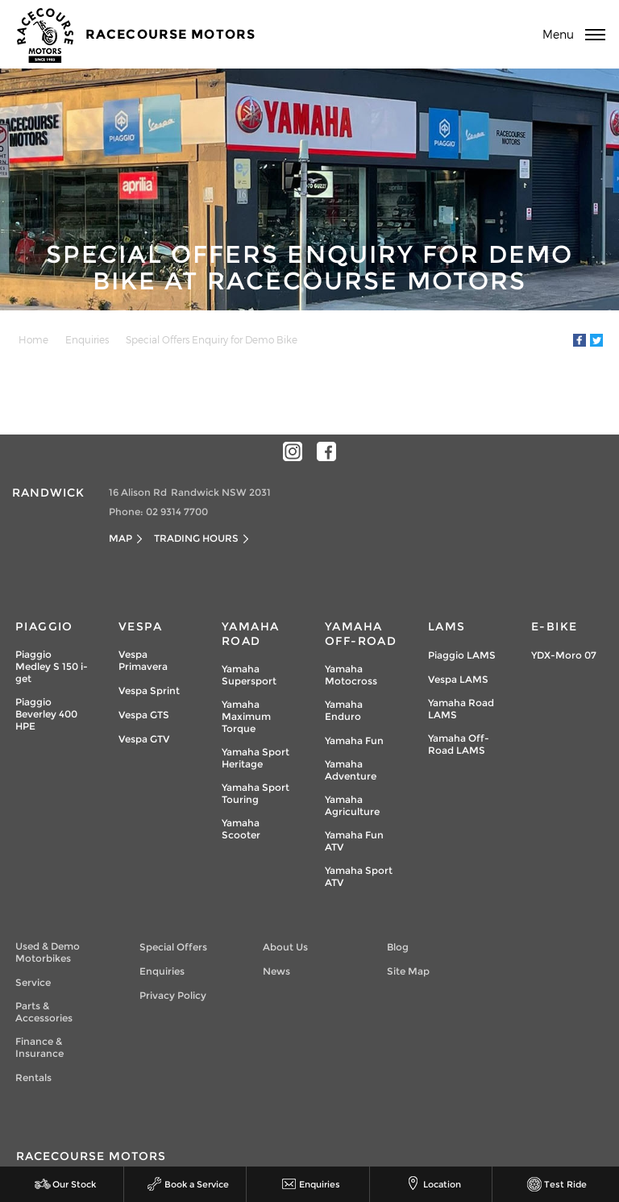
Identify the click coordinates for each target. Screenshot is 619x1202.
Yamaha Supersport (249, 675)
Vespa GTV (143, 739)
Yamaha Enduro (344, 710)
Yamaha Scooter (241, 829)
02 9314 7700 (177, 511)
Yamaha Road (250, 633)
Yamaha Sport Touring (255, 793)
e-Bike (554, 626)
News (276, 971)
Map (120, 538)
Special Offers (173, 947)
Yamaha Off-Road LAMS (458, 744)
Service (33, 982)
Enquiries (87, 339)
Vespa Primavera (143, 660)
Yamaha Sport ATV (359, 876)
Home (33, 339)
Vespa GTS (143, 715)
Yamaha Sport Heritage (255, 758)
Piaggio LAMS (462, 655)
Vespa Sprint (149, 690)
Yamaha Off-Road (361, 633)
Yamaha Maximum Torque (246, 716)
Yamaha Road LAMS (461, 709)
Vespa (140, 626)
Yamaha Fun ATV (354, 841)
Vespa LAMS (458, 679)
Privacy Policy (172, 995)
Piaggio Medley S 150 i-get (51, 666)
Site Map (408, 971)
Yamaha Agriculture (352, 805)
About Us (285, 947)
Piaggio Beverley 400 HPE (46, 714)
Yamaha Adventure (350, 770)
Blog (398, 947)
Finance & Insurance (39, 1047)
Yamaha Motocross (351, 675)
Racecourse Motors (170, 34)
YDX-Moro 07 (563, 655)
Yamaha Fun (354, 740)
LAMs (447, 626)
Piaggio (44, 626)
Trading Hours (196, 538)
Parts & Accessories (44, 1012)
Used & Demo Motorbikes (47, 952)
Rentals (33, 1077)
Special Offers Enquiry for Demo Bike (211, 339)
